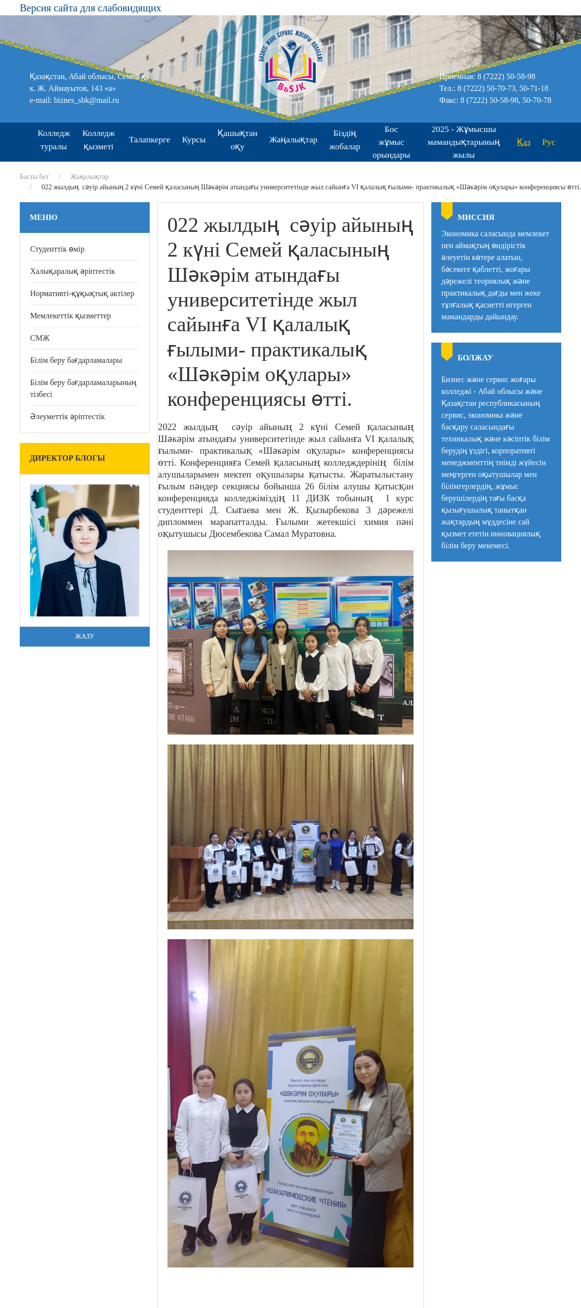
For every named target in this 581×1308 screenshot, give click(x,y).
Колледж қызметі (100, 139)
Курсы (194, 139)
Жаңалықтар (293, 139)
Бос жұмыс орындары (391, 142)
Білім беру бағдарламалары (76, 360)
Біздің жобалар (344, 139)
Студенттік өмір (57, 249)
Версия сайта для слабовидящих (90, 7)
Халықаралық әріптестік (72, 271)
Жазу (84, 636)
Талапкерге (149, 139)
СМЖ (39, 338)
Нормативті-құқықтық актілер (82, 293)
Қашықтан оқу (237, 139)
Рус (548, 142)
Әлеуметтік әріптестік (67, 416)
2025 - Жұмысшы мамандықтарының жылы (464, 142)
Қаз (524, 142)
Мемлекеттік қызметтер (70, 315)
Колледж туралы (54, 139)
